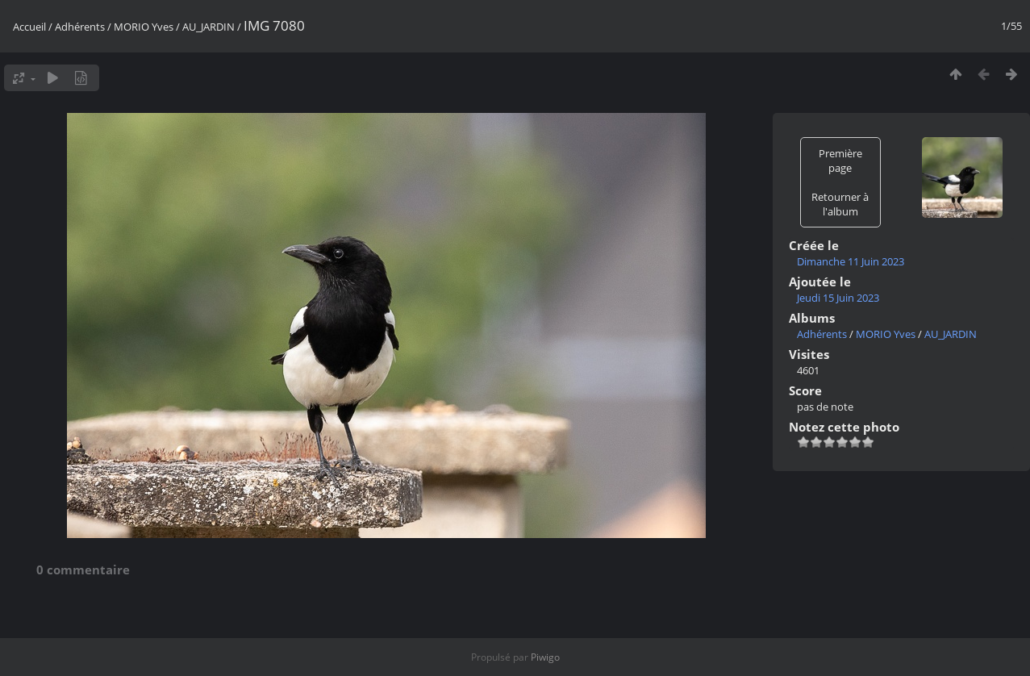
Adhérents (80, 26)
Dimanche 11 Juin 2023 (850, 261)
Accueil (29, 26)
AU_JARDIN (208, 26)
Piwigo (545, 657)
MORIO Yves (143, 26)
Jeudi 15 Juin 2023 (838, 297)
